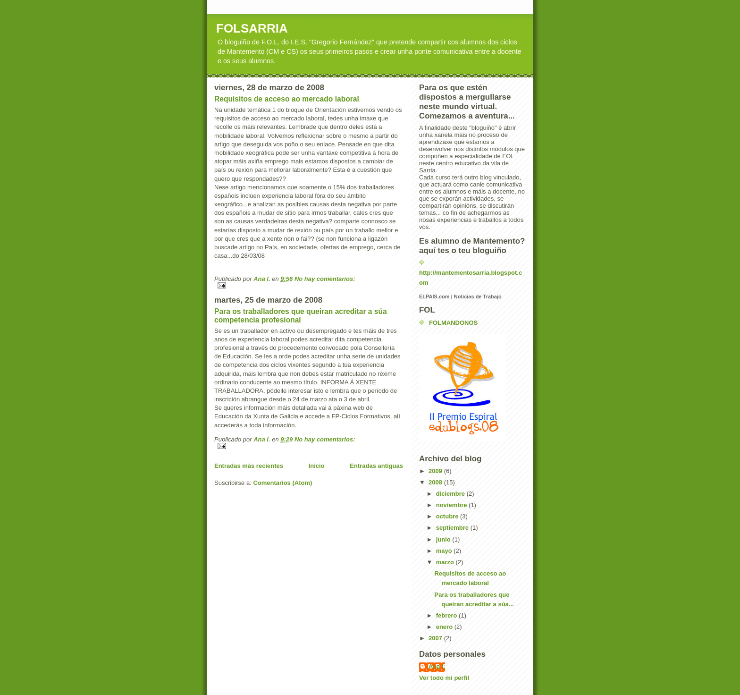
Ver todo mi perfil (444, 677)
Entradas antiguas (376, 465)
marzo (446, 562)
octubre (448, 516)
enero (445, 626)
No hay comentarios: (324, 278)
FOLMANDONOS (453, 322)
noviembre (452, 505)
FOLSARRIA (252, 28)
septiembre (453, 527)
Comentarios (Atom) (282, 482)
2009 (436, 471)
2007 (436, 638)
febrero (447, 615)
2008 (436, 482)
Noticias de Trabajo (478, 296)
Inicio (317, 465)
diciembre (451, 493)
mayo (445, 550)
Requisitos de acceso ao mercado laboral (286, 99)
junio (444, 539)
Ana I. (437, 666)
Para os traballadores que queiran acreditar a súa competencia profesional (300, 315)
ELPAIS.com (434, 296)
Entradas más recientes (248, 465)
